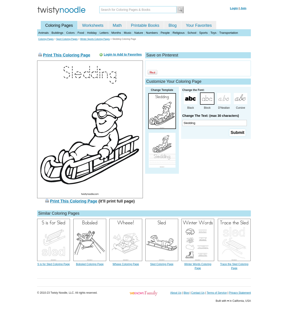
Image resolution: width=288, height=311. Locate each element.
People (165, 32)
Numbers (152, 32)
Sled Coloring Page (161, 264)
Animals (43, 32)
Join (243, 8)
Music (127, 32)
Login (234, 8)
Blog (173, 25)
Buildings (57, 32)
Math (117, 25)
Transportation (228, 32)
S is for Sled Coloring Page (53, 264)
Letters (104, 32)
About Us (175, 292)
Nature (138, 32)
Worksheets (93, 25)
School (191, 32)
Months (116, 32)
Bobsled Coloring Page (90, 264)
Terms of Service (217, 292)
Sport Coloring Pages (67, 39)
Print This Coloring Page (66, 55)
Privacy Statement (240, 292)
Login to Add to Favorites (123, 54)
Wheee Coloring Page (125, 264)
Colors (70, 32)
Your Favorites (199, 25)
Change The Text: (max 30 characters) (210, 115)
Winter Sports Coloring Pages (95, 39)
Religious (178, 32)
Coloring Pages (59, 25)
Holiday (92, 32)
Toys (213, 32)
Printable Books (145, 25)
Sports (203, 32)
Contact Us (198, 292)
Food (80, 32)
